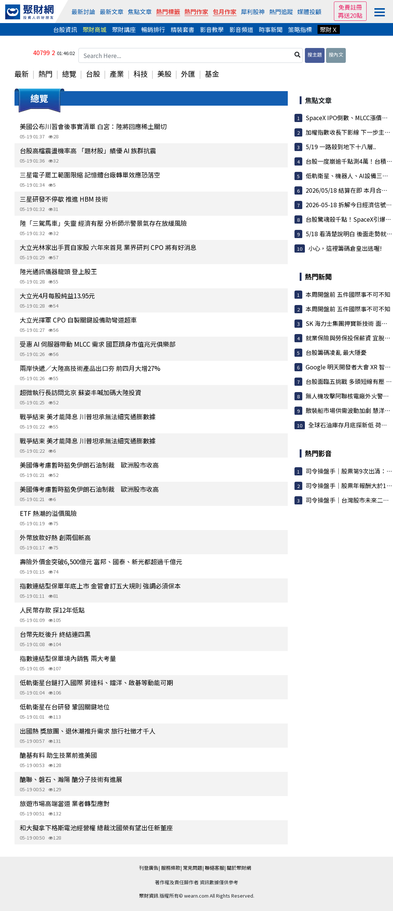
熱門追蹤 (281, 11)
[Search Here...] (190, 55)
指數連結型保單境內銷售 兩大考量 (68, 658)
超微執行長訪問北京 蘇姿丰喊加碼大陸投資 (80, 392)
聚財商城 (94, 29)
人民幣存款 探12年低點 (52, 610)
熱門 (45, 73)
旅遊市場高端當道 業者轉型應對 (65, 803)
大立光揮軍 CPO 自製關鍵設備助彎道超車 (78, 319)
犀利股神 (253, 11)
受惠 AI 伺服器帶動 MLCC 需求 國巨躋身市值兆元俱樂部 (97, 344)
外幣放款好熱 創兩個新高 (55, 537)
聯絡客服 (214, 867)
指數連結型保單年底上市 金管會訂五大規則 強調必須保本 (100, 585)
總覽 (69, 73)
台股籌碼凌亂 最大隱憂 (336, 352)
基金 (212, 73)
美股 (164, 73)
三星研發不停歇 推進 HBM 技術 (64, 198)
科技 (140, 73)
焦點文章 (140, 11)
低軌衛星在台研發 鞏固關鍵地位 (65, 706)
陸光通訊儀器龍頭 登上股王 (58, 271)
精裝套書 (182, 29)
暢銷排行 (153, 29)
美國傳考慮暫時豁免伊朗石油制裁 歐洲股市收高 (89, 464)
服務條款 (170, 867)
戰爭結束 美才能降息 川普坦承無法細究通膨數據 (87, 416)
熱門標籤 (168, 11)
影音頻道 (241, 29)
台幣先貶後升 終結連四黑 (55, 634)
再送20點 (350, 15)
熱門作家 (196, 11)
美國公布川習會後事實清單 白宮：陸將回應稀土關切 (93, 126)
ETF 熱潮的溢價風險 (48, 513)
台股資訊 (65, 29)
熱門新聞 (318, 276)
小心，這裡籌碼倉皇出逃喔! (345, 248)
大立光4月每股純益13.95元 (57, 295)
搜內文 (336, 54)
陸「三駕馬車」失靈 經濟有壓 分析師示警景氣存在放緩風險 (103, 223)
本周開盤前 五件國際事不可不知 (348, 294)
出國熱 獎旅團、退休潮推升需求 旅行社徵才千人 (87, 730)
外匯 (188, 73)
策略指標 (300, 29)
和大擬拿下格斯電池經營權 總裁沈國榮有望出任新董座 (96, 827)
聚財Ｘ (329, 29)
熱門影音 (318, 453)
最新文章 (111, 11)
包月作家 (224, 11)
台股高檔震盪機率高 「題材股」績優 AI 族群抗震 (88, 150)
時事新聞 (271, 29)
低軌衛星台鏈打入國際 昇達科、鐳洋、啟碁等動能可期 (96, 682)
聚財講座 (124, 29)
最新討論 (83, 11)
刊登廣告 (148, 867)
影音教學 (212, 29)
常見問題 (192, 867)
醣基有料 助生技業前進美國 (58, 755)
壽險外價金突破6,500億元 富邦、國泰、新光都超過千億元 (101, 561)
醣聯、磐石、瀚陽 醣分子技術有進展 (71, 779)
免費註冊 (350, 7)
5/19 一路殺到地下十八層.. (341, 146)
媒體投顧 (309, 11)
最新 (22, 73)
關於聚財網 (239, 867)
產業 (117, 73)
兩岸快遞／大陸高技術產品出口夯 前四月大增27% (90, 368)
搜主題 (314, 54)
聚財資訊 (148, 895)
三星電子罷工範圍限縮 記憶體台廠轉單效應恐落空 (90, 174)
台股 (93, 73)
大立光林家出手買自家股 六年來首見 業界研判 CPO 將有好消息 (108, 247)
